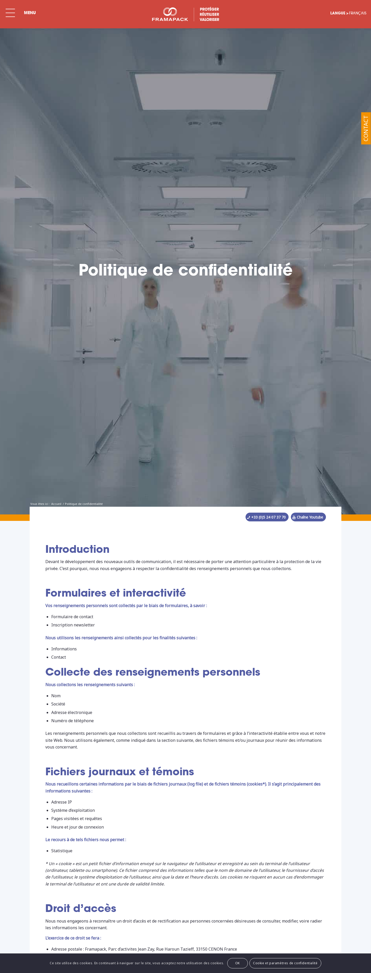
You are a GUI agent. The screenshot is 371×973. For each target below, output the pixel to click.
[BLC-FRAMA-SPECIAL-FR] (185, 14)
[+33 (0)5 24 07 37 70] (267, 517)
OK (237, 963)
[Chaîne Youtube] (308, 517)
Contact (365, 128)
